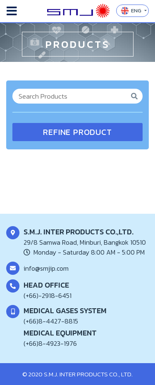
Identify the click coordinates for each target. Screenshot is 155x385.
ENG (132, 11)
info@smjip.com (46, 268)
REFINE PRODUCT (77, 132)
